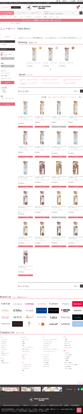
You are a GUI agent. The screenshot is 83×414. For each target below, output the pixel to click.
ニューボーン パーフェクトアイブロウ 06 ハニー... (59, 207)
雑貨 (45, 16)
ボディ (15, 16)
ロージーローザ (59, 13)
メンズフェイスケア (26, 364)
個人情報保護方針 (75, 405)
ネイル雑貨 (45, 362)
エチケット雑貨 (68, 368)
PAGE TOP (80, 383)
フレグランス (29, 16)
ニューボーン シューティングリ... (34, 63)
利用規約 (66, 405)
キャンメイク (52, 13)
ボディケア (67, 343)
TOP (1, 23)
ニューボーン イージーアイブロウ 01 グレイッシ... (42, 147)
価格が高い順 (63, 97)
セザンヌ (46, 13)
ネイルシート (46, 366)
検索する (7, 82)
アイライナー (4, 345)
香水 (23, 356)
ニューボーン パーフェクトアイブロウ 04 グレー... (25, 238)
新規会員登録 (5, 7)
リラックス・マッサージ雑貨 (71, 364)
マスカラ (3, 347)
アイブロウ (3, 349)
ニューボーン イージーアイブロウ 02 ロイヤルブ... (25, 147)
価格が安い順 (56, 97)
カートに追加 (25, 126)
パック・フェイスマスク (27, 347)
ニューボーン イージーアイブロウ (50, 79)
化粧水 (23, 343)
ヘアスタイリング (47, 343)
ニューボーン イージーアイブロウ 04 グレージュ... (59, 117)
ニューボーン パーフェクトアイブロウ (51, 82)
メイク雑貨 (67, 356)
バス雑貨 (66, 360)
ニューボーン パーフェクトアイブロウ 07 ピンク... (42, 207)
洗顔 (23, 341)
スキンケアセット (26, 351)
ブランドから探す (21, 13)
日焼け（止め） (68, 345)
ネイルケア (45, 356)
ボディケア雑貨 (68, 362)
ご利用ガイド (65, 1)
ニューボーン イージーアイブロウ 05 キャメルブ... (42, 117)
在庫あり (76, 91)
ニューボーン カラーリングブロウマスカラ (72, 80)
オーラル (51, 16)
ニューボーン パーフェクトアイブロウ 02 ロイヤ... (59, 238)
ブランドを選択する (7, 58)
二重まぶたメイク (5, 353)
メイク (21, 16)
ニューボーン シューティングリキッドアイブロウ (29, 83)
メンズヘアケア (25, 368)
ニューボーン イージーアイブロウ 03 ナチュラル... (75, 117)
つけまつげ (67, 352)
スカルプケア (46, 345)
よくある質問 (72, 1)
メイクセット (4, 355)
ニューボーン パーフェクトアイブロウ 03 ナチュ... (42, 238)
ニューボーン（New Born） (23, 119)
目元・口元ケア (25, 349)
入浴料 (66, 339)
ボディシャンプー (68, 341)
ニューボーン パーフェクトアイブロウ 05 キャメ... (75, 207)
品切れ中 (59, 126)
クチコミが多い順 (72, 97)
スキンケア (3, 16)
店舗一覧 (58, 1)
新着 (4, 90)
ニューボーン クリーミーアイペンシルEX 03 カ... (25, 267)
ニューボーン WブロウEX (70, 82)
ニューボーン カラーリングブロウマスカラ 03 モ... (42, 177)
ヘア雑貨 (66, 358)
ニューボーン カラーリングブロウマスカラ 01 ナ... (75, 177)
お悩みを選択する (7, 66)
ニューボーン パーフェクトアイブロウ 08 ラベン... (25, 207)
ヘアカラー (45, 347)
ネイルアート (46, 360)
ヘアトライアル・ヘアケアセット (50, 349)
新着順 (49, 97)
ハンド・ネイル (37, 16)
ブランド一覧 (5, 23)
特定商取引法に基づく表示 (55, 405)
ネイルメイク (46, 358)
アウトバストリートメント (49, 351)
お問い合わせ (80, 1)
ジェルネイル (46, 364)
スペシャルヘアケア (47, 341)
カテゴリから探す (7, 13)
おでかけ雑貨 (67, 366)
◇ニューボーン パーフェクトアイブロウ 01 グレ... (75, 238)
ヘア (10, 16)
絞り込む (7, 104)
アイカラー (3, 343)
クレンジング (25, 339)
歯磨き (2, 360)
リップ (2, 351)
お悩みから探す (35, 13)
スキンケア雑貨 (68, 354)
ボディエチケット (68, 347)
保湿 (23, 345)
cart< (78, 6)
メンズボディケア (26, 366)
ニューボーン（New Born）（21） (6, 55)
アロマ (23, 358)
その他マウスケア (5, 362)
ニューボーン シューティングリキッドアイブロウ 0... (25, 117)
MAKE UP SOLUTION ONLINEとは (11, 405)
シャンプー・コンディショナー (50, 339)
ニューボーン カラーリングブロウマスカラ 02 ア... (59, 177)
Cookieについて (33, 411)
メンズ (57, 16)
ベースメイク (4, 339)
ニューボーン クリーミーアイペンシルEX (29, 80)
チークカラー (4, 341)
